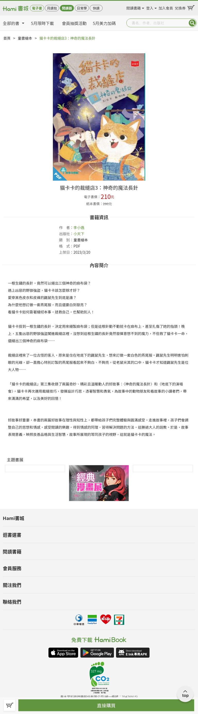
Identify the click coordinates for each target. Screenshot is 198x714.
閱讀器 (67, 8)
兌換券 (180, 7)
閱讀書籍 (133, 7)
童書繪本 (25, 38)
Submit (192, 23)
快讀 (96, 8)
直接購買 (106, 705)
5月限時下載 (42, 23)
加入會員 (166, 7)
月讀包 (52, 8)
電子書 (37, 8)
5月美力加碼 (104, 23)
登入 (149, 7)
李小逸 (78, 227)
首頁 (7, 38)
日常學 (82, 8)
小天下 (78, 233)
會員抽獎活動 (74, 23)
